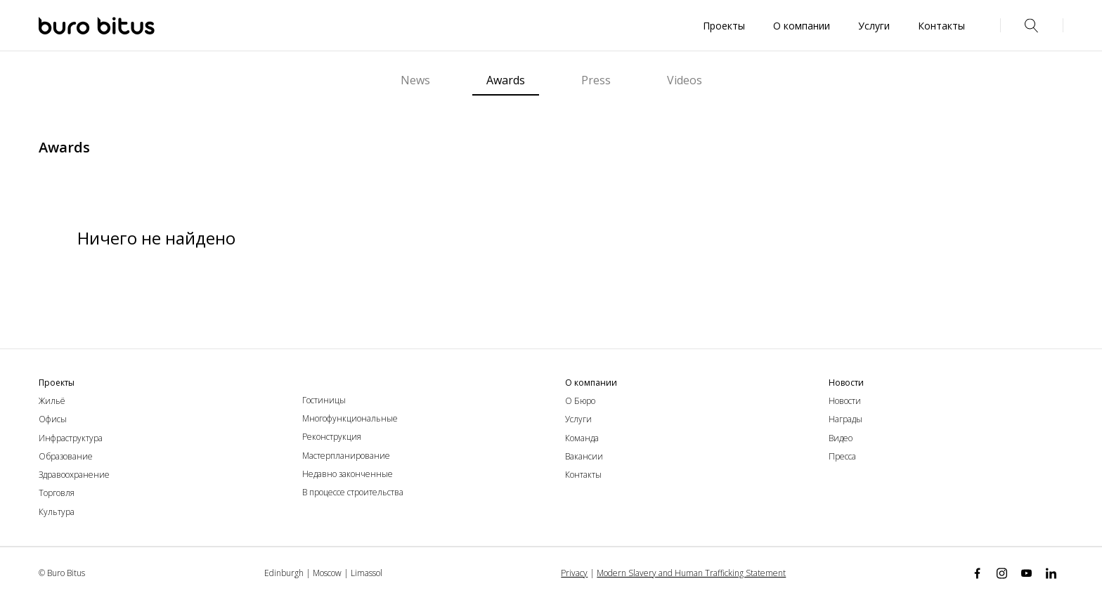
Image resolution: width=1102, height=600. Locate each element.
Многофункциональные (350, 418)
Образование (66, 456)
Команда (582, 438)
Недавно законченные (347, 474)
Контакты (583, 475)
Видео (841, 438)
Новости (845, 401)
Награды (845, 419)
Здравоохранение (74, 475)
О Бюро (580, 401)
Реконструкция (331, 437)
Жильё (52, 401)
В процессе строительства (352, 492)
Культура (56, 512)
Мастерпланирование (346, 456)
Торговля (56, 493)
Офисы (53, 419)
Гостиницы (324, 400)
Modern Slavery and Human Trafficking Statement (691, 573)
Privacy (574, 573)
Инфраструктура (71, 438)
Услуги (578, 419)
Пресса (842, 456)
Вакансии (584, 456)
